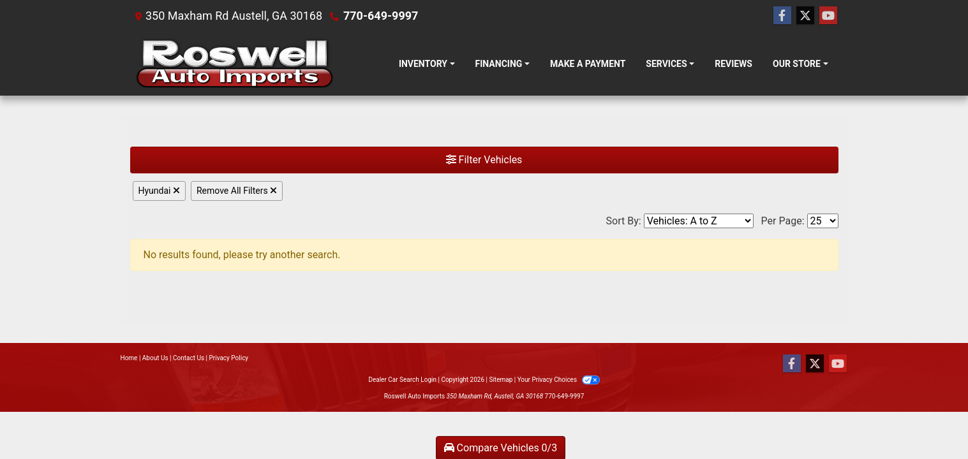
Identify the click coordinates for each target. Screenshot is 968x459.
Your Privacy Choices (559, 379)
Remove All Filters (237, 191)
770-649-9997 (380, 15)
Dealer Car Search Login (402, 379)
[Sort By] (699, 221)
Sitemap (500, 379)
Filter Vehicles (484, 160)
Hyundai (159, 191)
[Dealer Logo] (234, 64)
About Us (155, 357)
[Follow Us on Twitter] (805, 16)
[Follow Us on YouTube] (828, 16)
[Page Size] (822, 221)
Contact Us (188, 357)
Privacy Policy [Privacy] (229, 357)
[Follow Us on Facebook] (782, 16)
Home (129, 357)
